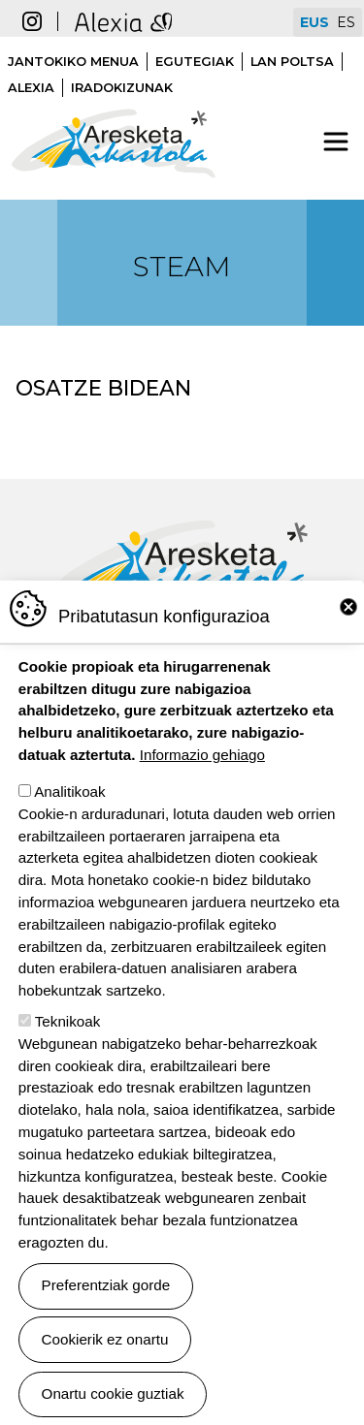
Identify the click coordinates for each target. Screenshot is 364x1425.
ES (346, 22)
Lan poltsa (292, 61)
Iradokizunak (122, 87)
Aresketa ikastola (113, 98)
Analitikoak (69, 802)
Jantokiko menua (73, 61)
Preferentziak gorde (106, 1296)
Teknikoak (68, 1033)
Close (348, 618)
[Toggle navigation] (336, 141)
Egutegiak (194, 61)
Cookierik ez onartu (105, 1350)
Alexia (31, 87)
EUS (314, 22)
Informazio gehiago (202, 765)
